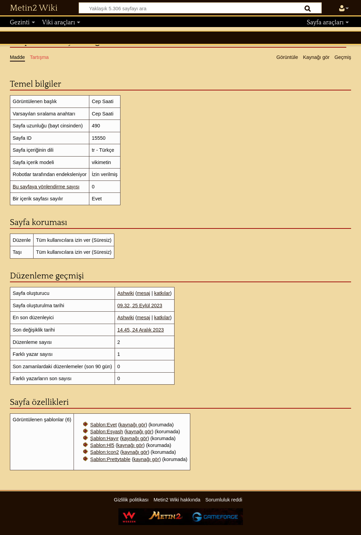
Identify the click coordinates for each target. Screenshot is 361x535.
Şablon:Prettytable (110, 459)
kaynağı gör (132, 424)
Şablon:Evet (103, 424)
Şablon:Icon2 (104, 452)
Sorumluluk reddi (223, 499)
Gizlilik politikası (131, 499)
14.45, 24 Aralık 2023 (140, 330)
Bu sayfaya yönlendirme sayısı (46, 186)
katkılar (162, 293)
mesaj (143, 293)
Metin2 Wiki (33, 8)
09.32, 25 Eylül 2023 (139, 305)
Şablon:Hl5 (102, 445)
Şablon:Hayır (104, 438)
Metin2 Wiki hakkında (177, 499)
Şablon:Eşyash (106, 431)
